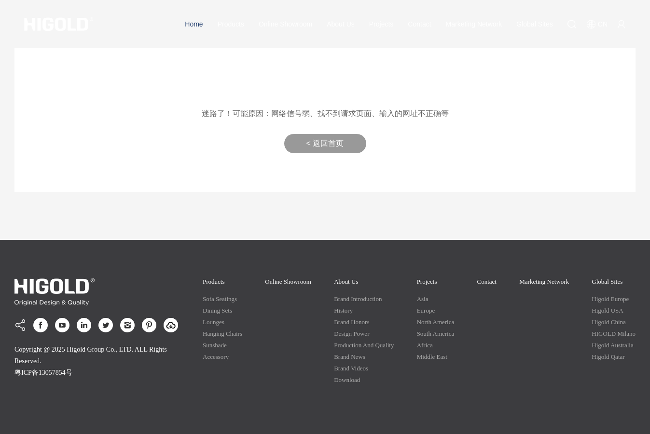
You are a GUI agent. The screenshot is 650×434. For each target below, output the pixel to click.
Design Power (351, 333)
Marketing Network (474, 24)
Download (347, 379)
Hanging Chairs (222, 333)
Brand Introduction (358, 298)
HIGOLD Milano (614, 333)
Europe (426, 310)
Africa (425, 345)
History (343, 310)
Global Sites (534, 24)
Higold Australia (612, 345)
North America (436, 322)
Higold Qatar (608, 356)
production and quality (364, 345)
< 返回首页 (325, 143)
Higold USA (607, 310)
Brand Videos (351, 368)
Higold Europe (610, 298)
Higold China (608, 322)
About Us (341, 24)
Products (231, 24)
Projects (381, 24)
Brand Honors (351, 322)
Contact (419, 24)
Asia (423, 298)
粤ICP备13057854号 (43, 372)
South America (436, 333)
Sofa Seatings (220, 298)
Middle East (432, 356)
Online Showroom (285, 24)
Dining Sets (217, 310)
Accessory (216, 356)
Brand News (349, 356)
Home (194, 24)
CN (597, 24)
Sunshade (215, 345)
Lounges (213, 322)
